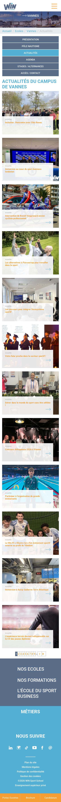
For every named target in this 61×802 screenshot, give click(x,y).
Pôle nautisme (30, 46)
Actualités (30, 53)
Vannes (31, 31)
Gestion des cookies (30, 776)
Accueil (7, 31)
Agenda (30, 59)
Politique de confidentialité (30, 771)
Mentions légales (30, 767)
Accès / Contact (30, 73)
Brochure (30, 797)
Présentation (30, 39)
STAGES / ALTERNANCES (31, 66)
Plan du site (30, 762)
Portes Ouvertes (10, 797)
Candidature (50, 797)
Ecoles (19, 31)
